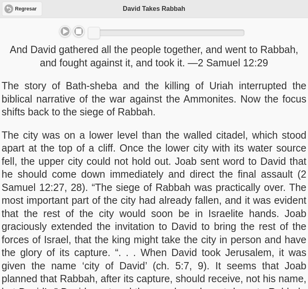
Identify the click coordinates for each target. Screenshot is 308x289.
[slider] (94, 33)
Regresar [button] (26, 9)
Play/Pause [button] (65, 31)
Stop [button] (79, 31)
